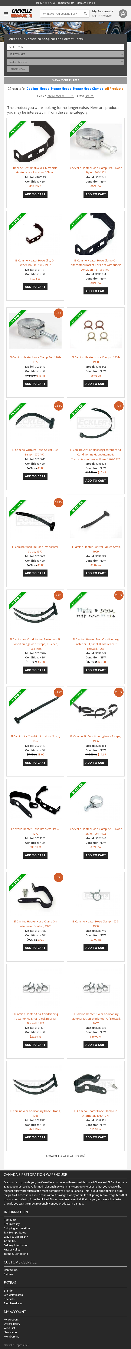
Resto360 (10, 1219)
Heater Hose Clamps (88, 88)
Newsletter (10, 1332)
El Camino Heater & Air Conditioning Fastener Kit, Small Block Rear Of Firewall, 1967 (35, 1018)
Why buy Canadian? (16, 1236)
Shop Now (18, 69)
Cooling (32, 88)
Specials (9, 1298)
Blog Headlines (13, 1303)
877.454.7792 (46, 2)
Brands (8, 1290)
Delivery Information (16, 1245)
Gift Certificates (13, 1294)
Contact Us (66, 2)
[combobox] (65, 47)
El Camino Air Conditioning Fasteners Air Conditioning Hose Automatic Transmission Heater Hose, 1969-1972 (95, 454)
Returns (8, 1274)
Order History (12, 1323)
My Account (11, 1319)
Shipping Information (17, 1228)
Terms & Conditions (16, 1253)
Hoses (44, 88)
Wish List (9, 1327)
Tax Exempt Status (15, 1232)
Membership (11, 1336)
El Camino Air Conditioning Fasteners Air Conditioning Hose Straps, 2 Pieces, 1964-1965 (35, 644)
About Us (10, 1241)
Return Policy (12, 1224)
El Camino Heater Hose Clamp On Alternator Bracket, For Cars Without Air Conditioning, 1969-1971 (96, 265)
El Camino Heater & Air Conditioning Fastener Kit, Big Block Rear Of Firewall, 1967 (96, 1018)
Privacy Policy (12, 1249)
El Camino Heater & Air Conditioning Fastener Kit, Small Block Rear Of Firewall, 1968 (95, 644)
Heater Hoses (61, 88)
